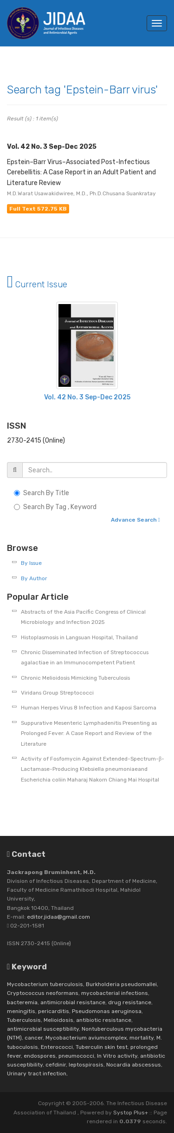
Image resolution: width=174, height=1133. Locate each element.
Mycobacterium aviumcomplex (86, 1037)
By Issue (31, 563)
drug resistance (129, 1002)
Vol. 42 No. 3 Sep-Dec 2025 (87, 397)
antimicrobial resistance (72, 1002)
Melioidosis (58, 1020)
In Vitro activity (117, 1056)
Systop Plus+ (130, 1112)
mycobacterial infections (114, 993)
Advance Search (135, 520)
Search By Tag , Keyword (60, 507)
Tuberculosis (24, 1020)
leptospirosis (86, 1064)
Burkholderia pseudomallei (121, 984)
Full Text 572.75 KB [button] (38, 208)
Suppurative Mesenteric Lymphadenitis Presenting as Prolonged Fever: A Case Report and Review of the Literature (89, 733)
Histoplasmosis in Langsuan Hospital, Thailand (79, 637)
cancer (34, 1037)
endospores (40, 1056)
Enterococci (57, 1047)
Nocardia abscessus (133, 1064)
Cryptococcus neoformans (42, 993)
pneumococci (76, 1056)
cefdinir (55, 1064)
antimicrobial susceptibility (43, 1029)
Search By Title (46, 493)
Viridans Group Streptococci (57, 692)
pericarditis (53, 1011)
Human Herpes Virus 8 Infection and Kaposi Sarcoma (88, 707)
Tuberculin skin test (102, 1047)
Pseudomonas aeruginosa (107, 1011)
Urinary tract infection (36, 1073)
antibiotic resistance (103, 1020)
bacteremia (22, 1002)
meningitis (21, 1011)
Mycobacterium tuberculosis (45, 984)
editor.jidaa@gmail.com (58, 917)
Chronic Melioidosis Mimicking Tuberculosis (75, 678)
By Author (34, 578)
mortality (141, 1037)
